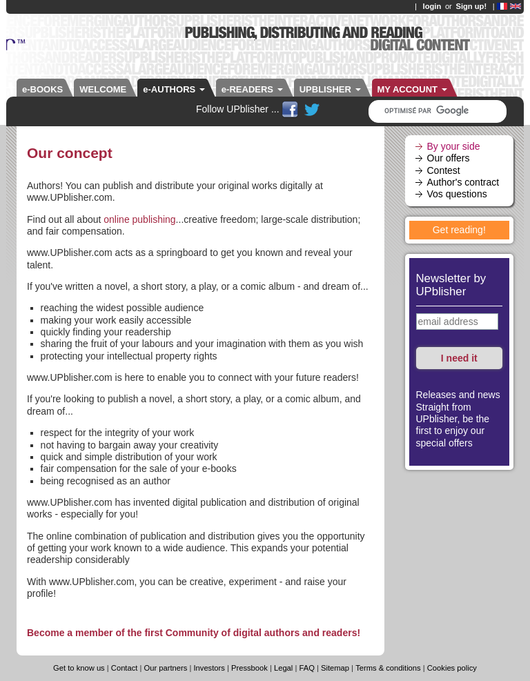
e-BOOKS (42, 89)
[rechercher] (432, 111)
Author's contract (463, 182)
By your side (453, 146)
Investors (208, 668)
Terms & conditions (388, 668)
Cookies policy (452, 668)
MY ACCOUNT (412, 89)
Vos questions (457, 193)
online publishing (139, 219)
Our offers (448, 158)
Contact (125, 668)
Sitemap (335, 668)
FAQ (306, 668)
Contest (443, 170)
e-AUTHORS (174, 89)
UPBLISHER (330, 89)
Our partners (166, 668)
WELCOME (102, 89)
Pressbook (249, 668)
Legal (283, 668)
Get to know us (79, 668)
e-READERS (252, 89)
